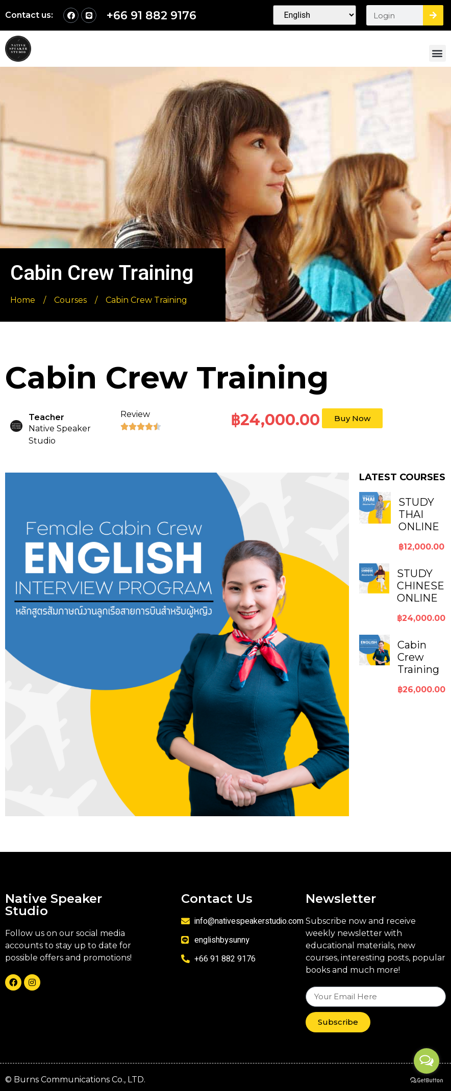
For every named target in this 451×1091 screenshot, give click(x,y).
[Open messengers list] (426, 1061)
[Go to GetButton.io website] (426, 1080)
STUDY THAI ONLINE (418, 514)
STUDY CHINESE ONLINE (420, 585)
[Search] (433, 15)
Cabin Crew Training (418, 657)
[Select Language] (314, 15)
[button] (437, 53)
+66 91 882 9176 (151, 15)
